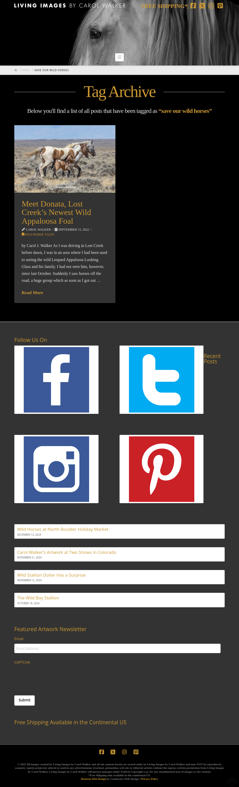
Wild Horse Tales (38, 234)
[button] (119, 57)
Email (18, 639)
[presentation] (53, 677)
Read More (32, 292)
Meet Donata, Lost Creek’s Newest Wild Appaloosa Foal (56, 212)
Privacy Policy (149, 778)
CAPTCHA (22, 662)
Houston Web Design (93, 778)
